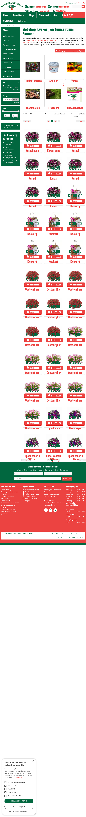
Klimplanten (7, 76)
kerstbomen (27, 42)
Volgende (80, 137)
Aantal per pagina (74, 131)
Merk (4, 82)
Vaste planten (8, 58)
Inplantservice (8, 36)
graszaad (53, 40)
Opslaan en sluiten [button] (19, 801)
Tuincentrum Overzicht (75, 809)
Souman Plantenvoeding (9, 42)
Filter (5, 30)
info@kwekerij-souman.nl (54, 775)
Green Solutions (76, 806)
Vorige (27, 137)
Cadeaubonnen (8, 72)
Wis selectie (16, 89)
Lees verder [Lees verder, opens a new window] (18, 778)
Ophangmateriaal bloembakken (9, 51)
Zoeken (5, 96)
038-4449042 (62, 11)
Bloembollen (7, 63)
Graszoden (7, 67)
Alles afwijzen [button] (19, 807)
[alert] (19, 787)
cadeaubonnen (31, 40)
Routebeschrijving (50, 777)
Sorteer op (49, 130)
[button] (18, 811)
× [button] (33, 761)
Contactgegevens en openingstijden (70, 51)
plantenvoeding (42, 40)
